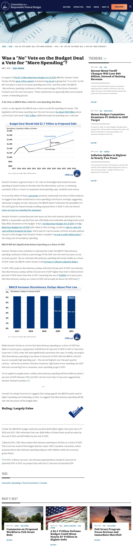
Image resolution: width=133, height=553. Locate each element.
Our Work (67, 7)
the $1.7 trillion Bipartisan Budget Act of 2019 (35, 77)
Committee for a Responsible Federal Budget (21, 6)
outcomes (33, 195)
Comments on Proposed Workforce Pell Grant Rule (22, 532)
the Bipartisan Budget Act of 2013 (58, 223)
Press (88, 7)
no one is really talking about (67, 234)
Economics (107, 151)
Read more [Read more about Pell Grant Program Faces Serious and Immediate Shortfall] (97, 540)
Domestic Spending (11, 483)
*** (28, 380)
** (79, 279)
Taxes (105, 67)
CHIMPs (62, 275)
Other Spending (18, 68)
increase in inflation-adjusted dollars (61, 261)
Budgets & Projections (70, 526)
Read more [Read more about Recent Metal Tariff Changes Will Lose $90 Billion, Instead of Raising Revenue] (94, 102)
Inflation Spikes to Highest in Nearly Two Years (108, 157)
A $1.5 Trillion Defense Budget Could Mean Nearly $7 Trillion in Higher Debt (65, 535)
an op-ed (50, 81)
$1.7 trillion (31, 115)
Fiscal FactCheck (30, 483)
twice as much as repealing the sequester (21, 210)
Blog (10, 47)
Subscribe (119, 7)
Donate (96, 7)
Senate (43, 483)
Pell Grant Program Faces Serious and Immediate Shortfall (108, 532)
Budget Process (108, 111)
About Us (105, 7)
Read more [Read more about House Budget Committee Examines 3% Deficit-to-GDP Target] (94, 143)
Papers (17, 526)
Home (4, 47)
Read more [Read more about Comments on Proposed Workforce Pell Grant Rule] (9, 540)
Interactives (78, 7)
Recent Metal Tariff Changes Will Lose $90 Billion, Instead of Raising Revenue (108, 75)
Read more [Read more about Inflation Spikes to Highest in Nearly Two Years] (94, 180)
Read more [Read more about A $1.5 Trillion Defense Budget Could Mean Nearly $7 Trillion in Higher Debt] (53, 544)
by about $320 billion (65, 112)
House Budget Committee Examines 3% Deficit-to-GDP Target (109, 117)
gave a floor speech (25, 81)
